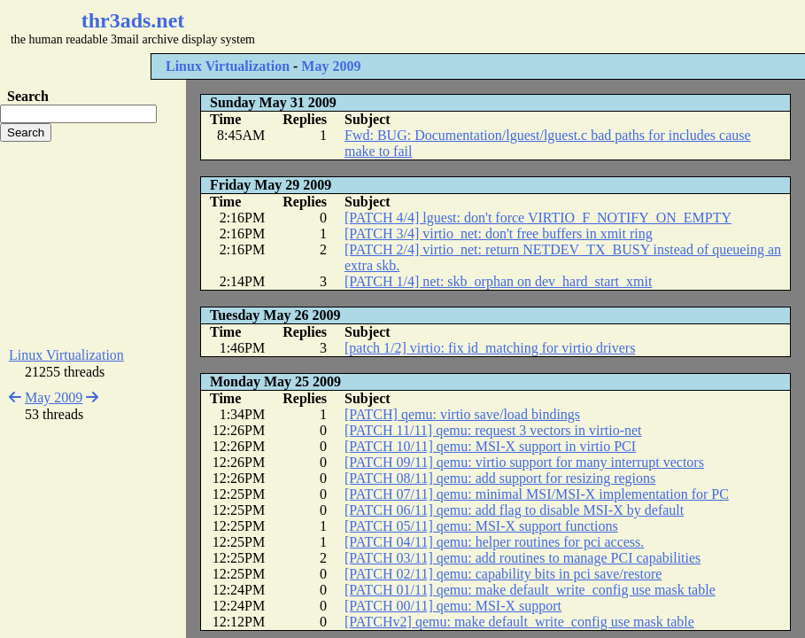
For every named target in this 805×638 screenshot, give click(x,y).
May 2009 (330, 66)
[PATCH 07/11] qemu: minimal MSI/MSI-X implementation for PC (536, 494)
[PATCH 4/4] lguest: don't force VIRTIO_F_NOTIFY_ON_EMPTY (537, 217)
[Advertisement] (528, 26)
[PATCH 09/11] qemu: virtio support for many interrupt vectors (524, 462)
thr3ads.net (133, 20)
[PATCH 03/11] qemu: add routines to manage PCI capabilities (522, 557)
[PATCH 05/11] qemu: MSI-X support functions (481, 525)
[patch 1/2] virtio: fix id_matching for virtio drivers (489, 347)
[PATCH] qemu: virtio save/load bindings (462, 414)
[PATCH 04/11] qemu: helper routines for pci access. (494, 541)
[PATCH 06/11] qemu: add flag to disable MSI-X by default (514, 509)
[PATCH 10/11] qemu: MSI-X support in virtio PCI (490, 446)
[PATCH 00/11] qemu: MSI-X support (452, 605)
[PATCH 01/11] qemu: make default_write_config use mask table (530, 589)
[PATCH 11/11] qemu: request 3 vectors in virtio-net (493, 430)
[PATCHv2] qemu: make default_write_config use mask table (519, 621)
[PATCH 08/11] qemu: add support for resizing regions (499, 478)
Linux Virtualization (228, 66)
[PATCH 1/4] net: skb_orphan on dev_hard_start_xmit (498, 281)
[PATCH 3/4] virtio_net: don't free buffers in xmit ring (498, 233)
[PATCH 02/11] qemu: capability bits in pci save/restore (503, 573)
